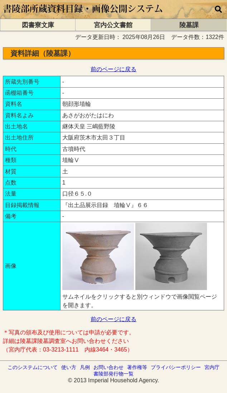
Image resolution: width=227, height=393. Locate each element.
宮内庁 (211, 367)
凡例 (85, 367)
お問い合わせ (108, 367)
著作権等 (137, 367)
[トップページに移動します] (83, 15)
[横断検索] (218, 9)
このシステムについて (33, 367)
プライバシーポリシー (176, 367)
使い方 (68, 367)
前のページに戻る (113, 69)
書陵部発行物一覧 (113, 374)
